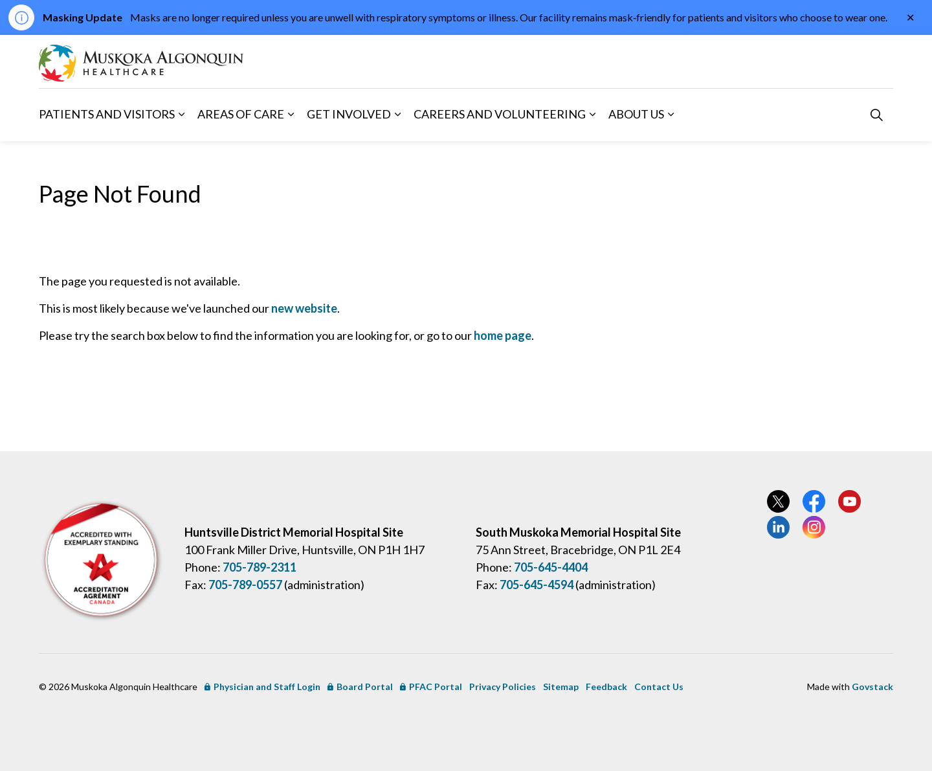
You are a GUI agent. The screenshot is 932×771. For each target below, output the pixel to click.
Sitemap (561, 686)
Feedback (606, 686)
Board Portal (360, 686)
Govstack (872, 686)
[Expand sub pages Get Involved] (397, 114)
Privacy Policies (502, 686)
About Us (636, 114)
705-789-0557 (245, 584)
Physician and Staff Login (262, 686)
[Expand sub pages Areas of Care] (290, 114)
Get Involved (349, 114)
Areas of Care (240, 114)
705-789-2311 (259, 567)
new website (304, 308)
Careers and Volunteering (500, 114)
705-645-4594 (536, 584)
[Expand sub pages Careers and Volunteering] (592, 114)
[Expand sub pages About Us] (670, 114)
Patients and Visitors (107, 114)
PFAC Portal (431, 686)
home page (502, 335)
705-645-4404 (551, 567)
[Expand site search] (876, 114)
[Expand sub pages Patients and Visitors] (181, 114)
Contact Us (658, 686)
